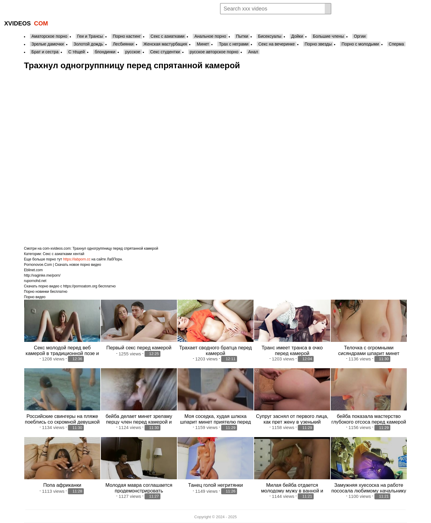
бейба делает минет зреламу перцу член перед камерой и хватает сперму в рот (139, 421)
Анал (253, 51)
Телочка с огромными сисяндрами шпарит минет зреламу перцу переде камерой (369, 353)
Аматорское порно (49, 36)
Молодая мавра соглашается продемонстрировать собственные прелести (138, 490)
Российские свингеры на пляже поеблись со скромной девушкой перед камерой (62, 421)
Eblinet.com (33, 270)
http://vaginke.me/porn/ (42, 275)
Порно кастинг (127, 36)
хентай (78, 254)
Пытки (242, 36)
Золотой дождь (88, 44)
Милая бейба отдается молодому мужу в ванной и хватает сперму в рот (292, 490)
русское (132, 51)
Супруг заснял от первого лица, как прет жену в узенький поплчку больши (292, 421)
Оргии (359, 36)
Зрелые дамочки (47, 44)
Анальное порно (210, 36)
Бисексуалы (269, 36)
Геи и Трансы (90, 36)
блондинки (105, 51)
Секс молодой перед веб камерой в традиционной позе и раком (62, 353)
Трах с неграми (233, 44)
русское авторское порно (214, 51)
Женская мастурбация (165, 44)
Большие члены (328, 36)
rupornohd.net (35, 281)
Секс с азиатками (167, 36)
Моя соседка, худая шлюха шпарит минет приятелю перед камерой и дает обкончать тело (215, 421)
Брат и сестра (44, 51)
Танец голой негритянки (215, 485)
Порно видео (34, 297)
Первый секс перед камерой (138, 347)
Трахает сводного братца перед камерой (215, 350)
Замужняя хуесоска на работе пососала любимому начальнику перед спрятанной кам (368, 490)
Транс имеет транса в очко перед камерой (292, 350)
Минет (203, 44)
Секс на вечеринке (276, 44)
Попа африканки (62, 485)
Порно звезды (318, 44)
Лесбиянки (123, 44)
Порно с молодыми (360, 44)
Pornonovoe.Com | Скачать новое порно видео (62, 265)
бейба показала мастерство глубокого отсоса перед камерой (368, 419)
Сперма (396, 44)
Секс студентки (165, 51)
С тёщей (76, 51)
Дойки (297, 36)
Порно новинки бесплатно (45, 291)
